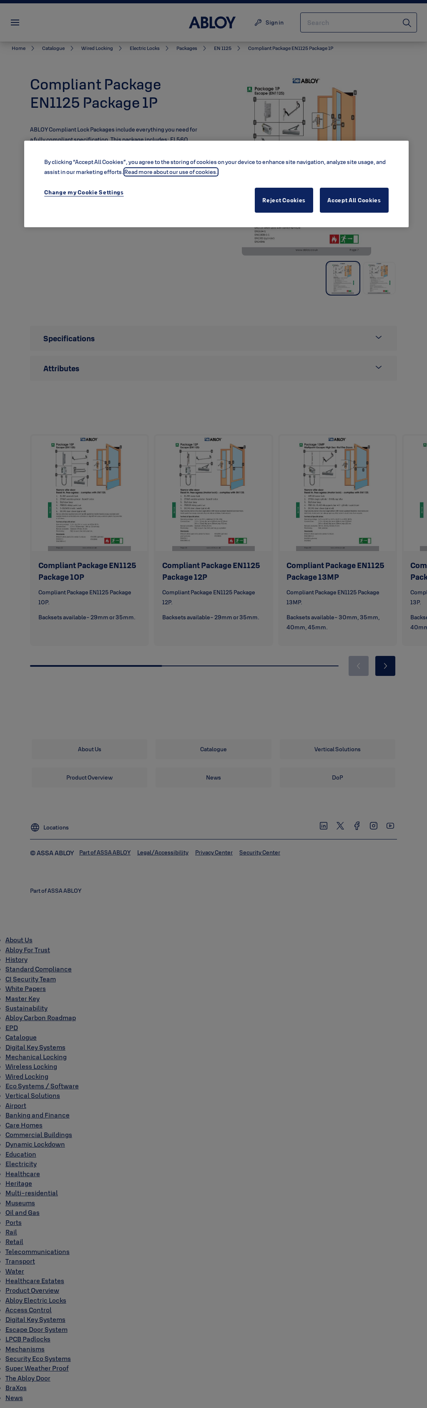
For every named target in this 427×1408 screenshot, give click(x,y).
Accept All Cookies (354, 200)
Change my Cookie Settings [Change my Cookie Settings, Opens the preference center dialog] (84, 192)
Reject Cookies (284, 200)
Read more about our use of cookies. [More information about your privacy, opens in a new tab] (171, 172)
